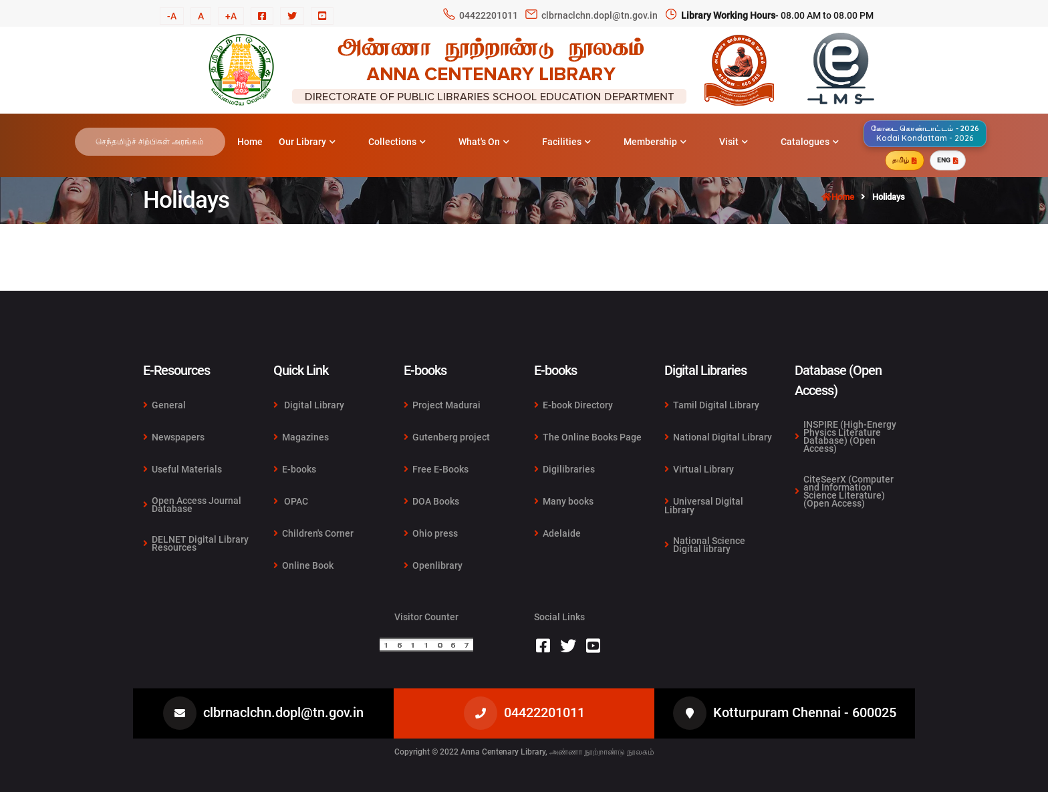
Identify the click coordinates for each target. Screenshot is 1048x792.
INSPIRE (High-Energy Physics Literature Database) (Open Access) (845, 437)
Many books (564, 501)
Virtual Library (699, 469)
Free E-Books (436, 469)
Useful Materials (182, 469)
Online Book (303, 565)
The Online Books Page (588, 437)
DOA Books (431, 501)
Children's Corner (313, 533)
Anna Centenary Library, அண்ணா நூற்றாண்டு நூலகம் (557, 752)
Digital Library (308, 405)
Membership (655, 141)
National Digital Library (718, 437)
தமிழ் (904, 160)
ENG (947, 160)
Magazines (301, 437)
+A (231, 16)
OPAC (290, 501)
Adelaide (557, 533)
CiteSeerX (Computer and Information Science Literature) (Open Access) (844, 490)
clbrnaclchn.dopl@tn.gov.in (599, 15)
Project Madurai (442, 405)
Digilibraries (564, 469)
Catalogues (810, 141)
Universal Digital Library (703, 505)
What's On (483, 141)
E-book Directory (573, 405)
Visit (733, 141)
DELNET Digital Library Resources (196, 542)
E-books (294, 469)
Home (250, 141)
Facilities (566, 141)
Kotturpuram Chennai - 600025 (804, 712)
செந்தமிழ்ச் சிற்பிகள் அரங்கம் (150, 141)
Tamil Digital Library (711, 405)
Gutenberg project (447, 437)
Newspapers (174, 437)
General (164, 405)
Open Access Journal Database (192, 504)
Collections (397, 141)
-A (171, 16)
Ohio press (431, 533)
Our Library (307, 141)
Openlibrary (433, 565)
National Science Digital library (704, 544)
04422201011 (488, 15)
